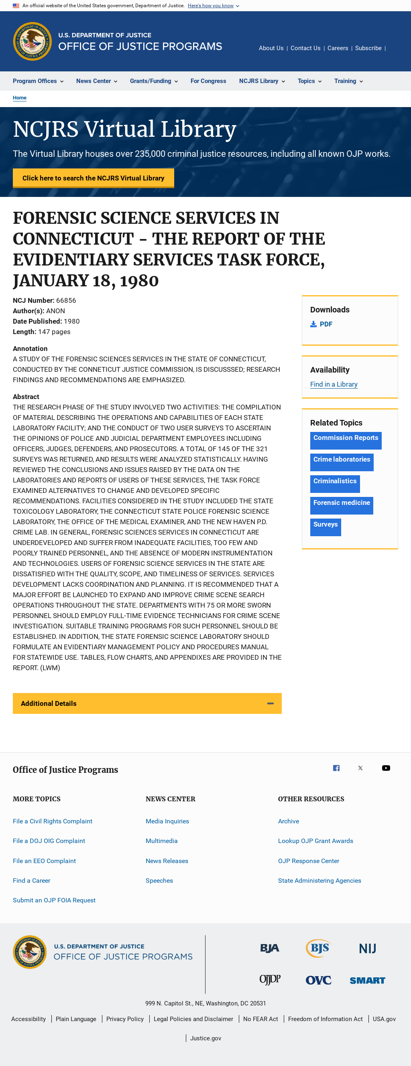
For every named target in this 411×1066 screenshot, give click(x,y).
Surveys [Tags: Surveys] (325, 524)
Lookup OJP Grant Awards (315, 841)
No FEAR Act (260, 1019)
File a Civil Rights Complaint (52, 821)
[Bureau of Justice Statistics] (319, 959)
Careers (338, 48)
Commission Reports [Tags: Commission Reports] (345, 438)
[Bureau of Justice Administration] (269, 954)
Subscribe (368, 48)
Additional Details (49, 703)
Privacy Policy (125, 1019)
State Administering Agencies (319, 880)
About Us (271, 48)
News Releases (167, 861)
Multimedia (162, 841)
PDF (326, 324)
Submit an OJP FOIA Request (54, 900)
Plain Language (76, 1019)
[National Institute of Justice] (368, 954)
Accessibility (28, 1019)
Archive (288, 821)
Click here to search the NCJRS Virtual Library (93, 178)
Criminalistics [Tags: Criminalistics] (335, 481)
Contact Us (306, 48)
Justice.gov (205, 1038)
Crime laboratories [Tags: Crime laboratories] (341, 459)
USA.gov (384, 1019)
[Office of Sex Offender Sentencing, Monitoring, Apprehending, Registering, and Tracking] (367, 985)
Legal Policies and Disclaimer (193, 1019)
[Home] (140, 41)
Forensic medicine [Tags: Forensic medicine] (341, 503)
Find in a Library (334, 384)
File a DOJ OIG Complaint (49, 841)
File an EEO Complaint (44, 861)
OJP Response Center (308, 861)
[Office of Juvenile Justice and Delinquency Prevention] (270, 987)
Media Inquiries (167, 821)
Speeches (159, 880)
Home (19, 98)
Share (398, 54)
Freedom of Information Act (325, 1019)
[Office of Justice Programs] (32, 41)
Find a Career (31, 880)
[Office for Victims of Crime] (319, 986)
